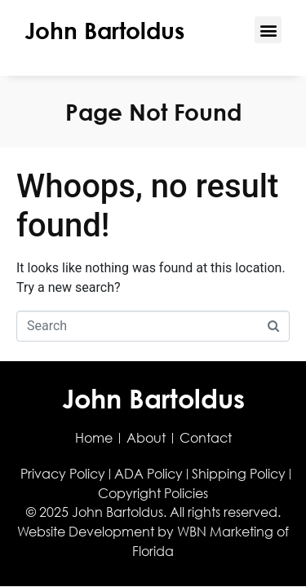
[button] (268, 29)
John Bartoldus (104, 30)
